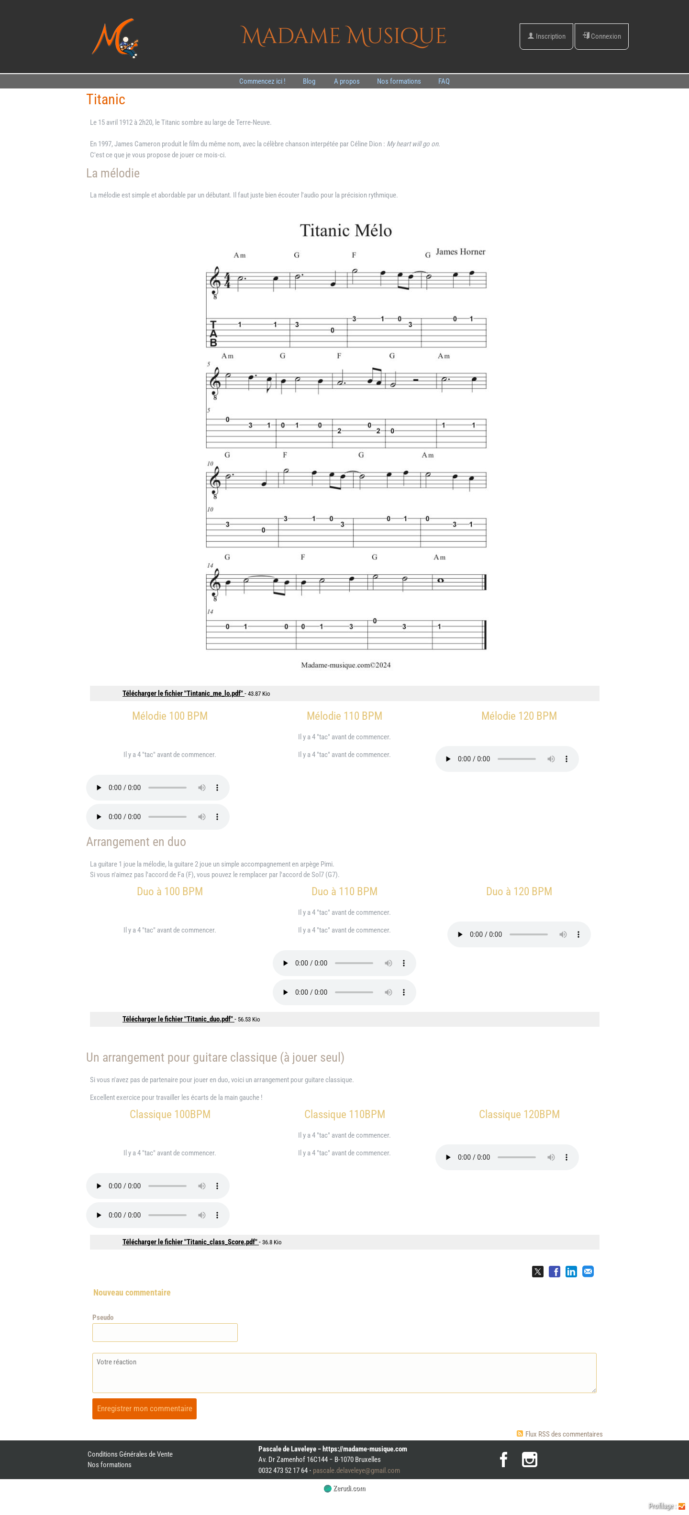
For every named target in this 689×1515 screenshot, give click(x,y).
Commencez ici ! (262, 81)
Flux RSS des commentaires (560, 1434)
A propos (347, 81)
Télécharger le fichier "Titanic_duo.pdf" (178, 1019)
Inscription (546, 36)
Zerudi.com (344, 1488)
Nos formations (399, 81)
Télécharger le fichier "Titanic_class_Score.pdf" (190, 1242)
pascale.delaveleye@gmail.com (356, 1470)
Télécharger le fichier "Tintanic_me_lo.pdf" (183, 693)
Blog (310, 81)
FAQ (444, 81)
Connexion (601, 36)
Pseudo (102, 1317)
